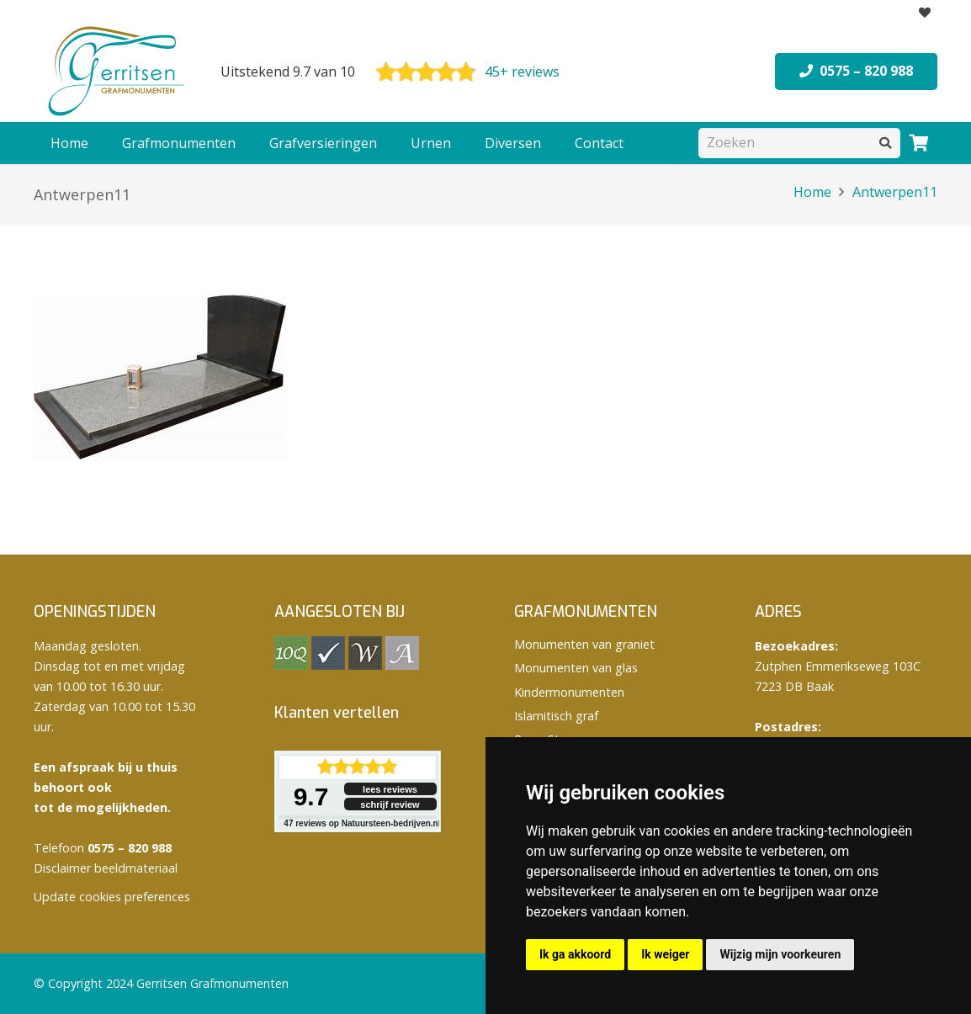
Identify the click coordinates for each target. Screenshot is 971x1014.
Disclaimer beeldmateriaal (106, 868)
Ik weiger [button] (665, 954)
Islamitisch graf (556, 716)
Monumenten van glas (576, 668)
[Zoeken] (799, 142)
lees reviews (390, 789)
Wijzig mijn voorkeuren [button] (780, 954)
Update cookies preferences (112, 897)
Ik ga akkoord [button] (575, 954)
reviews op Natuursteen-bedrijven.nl (362, 823)
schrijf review (389, 804)
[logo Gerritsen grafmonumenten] (118, 71)
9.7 (311, 796)
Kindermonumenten (569, 692)
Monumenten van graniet (584, 644)
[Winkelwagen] (918, 143)
